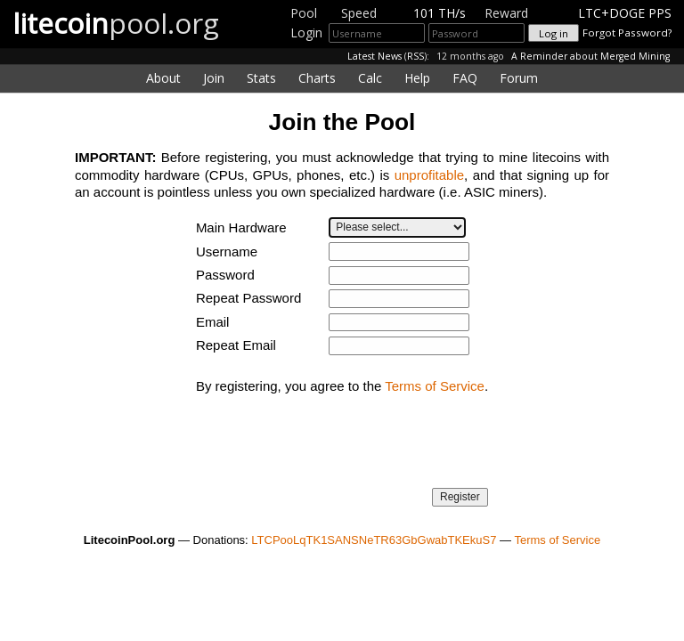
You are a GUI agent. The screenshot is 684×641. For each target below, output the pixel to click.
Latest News (374, 56)
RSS (415, 56)
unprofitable (429, 175)
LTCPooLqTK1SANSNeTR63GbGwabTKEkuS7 (373, 540)
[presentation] (331, 448)
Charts (317, 77)
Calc (370, 77)
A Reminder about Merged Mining (590, 56)
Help (417, 77)
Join (213, 77)
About (163, 77)
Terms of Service (434, 386)
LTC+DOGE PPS (625, 12)
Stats (261, 77)
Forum (519, 77)
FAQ (464, 77)
